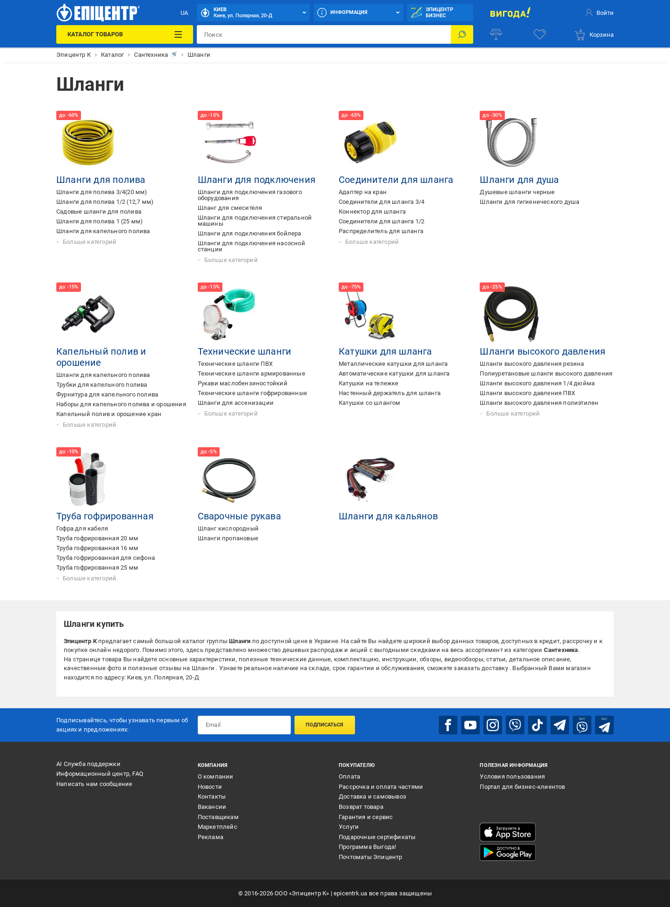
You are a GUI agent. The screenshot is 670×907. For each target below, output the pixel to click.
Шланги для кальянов (388, 516)
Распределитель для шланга (381, 231)
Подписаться (324, 725)
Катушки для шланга (385, 351)
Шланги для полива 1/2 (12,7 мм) (105, 201)
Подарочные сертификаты (377, 836)
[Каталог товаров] (124, 34)
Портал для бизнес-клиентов (522, 786)
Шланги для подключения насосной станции (251, 246)
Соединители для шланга (396, 179)
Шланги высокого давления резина (532, 363)
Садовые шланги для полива (98, 211)
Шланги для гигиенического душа (529, 201)
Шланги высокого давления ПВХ (527, 393)
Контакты (212, 796)
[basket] (594, 34)
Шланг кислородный (228, 528)
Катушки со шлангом (370, 402)
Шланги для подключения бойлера (250, 233)
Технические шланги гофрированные (252, 393)
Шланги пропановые (228, 538)
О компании (216, 776)
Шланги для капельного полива (103, 231)
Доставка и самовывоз (372, 796)
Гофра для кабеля (82, 528)
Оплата (349, 776)
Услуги (349, 826)
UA (184, 12)
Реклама (210, 836)
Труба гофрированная (105, 516)
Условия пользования (512, 776)
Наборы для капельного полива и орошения (121, 404)
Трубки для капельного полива (101, 384)
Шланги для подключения (256, 179)
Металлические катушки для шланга (393, 363)
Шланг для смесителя (230, 207)
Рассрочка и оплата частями (381, 786)
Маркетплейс (217, 826)
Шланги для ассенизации (236, 402)
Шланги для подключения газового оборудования (250, 195)
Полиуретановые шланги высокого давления (546, 373)
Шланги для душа (519, 179)
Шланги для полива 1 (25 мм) (99, 221)
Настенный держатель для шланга (390, 393)
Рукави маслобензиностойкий (243, 383)
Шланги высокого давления (542, 351)
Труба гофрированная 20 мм (97, 538)
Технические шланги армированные (251, 373)
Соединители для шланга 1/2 (381, 221)
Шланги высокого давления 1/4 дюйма (537, 383)
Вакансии (212, 806)
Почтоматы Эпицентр (370, 856)
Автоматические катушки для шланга (394, 373)
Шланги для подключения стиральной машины (255, 220)
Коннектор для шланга (372, 211)
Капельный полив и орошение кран (108, 413)
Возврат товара (361, 806)
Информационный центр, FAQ (99, 773)
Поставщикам (218, 816)
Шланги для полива (100, 179)
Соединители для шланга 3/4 (381, 201)
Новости (210, 786)
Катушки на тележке (369, 383)
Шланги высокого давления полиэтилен (539, 402)
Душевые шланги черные (517, 191)
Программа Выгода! (367, 846)
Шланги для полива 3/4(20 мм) (101, 191)
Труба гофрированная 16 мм (97, 547)
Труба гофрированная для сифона (105, 557)
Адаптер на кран (363, 191)
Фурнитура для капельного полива (107, 394)
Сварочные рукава (239, 516)
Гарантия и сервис (366, 816)
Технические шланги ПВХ (235, 363)
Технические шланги (245, 351)
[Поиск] (462, 34)
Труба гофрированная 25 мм (97, 567)
